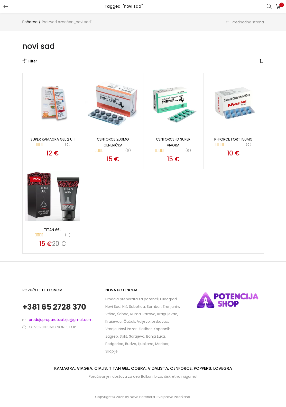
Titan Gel (52, 229)
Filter (29, 61)
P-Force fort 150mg (233, 139)
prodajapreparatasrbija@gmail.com (61, 319)
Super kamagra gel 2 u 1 (53, 139)
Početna (30, 21)
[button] (278, 6)
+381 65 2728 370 (54, 307)
